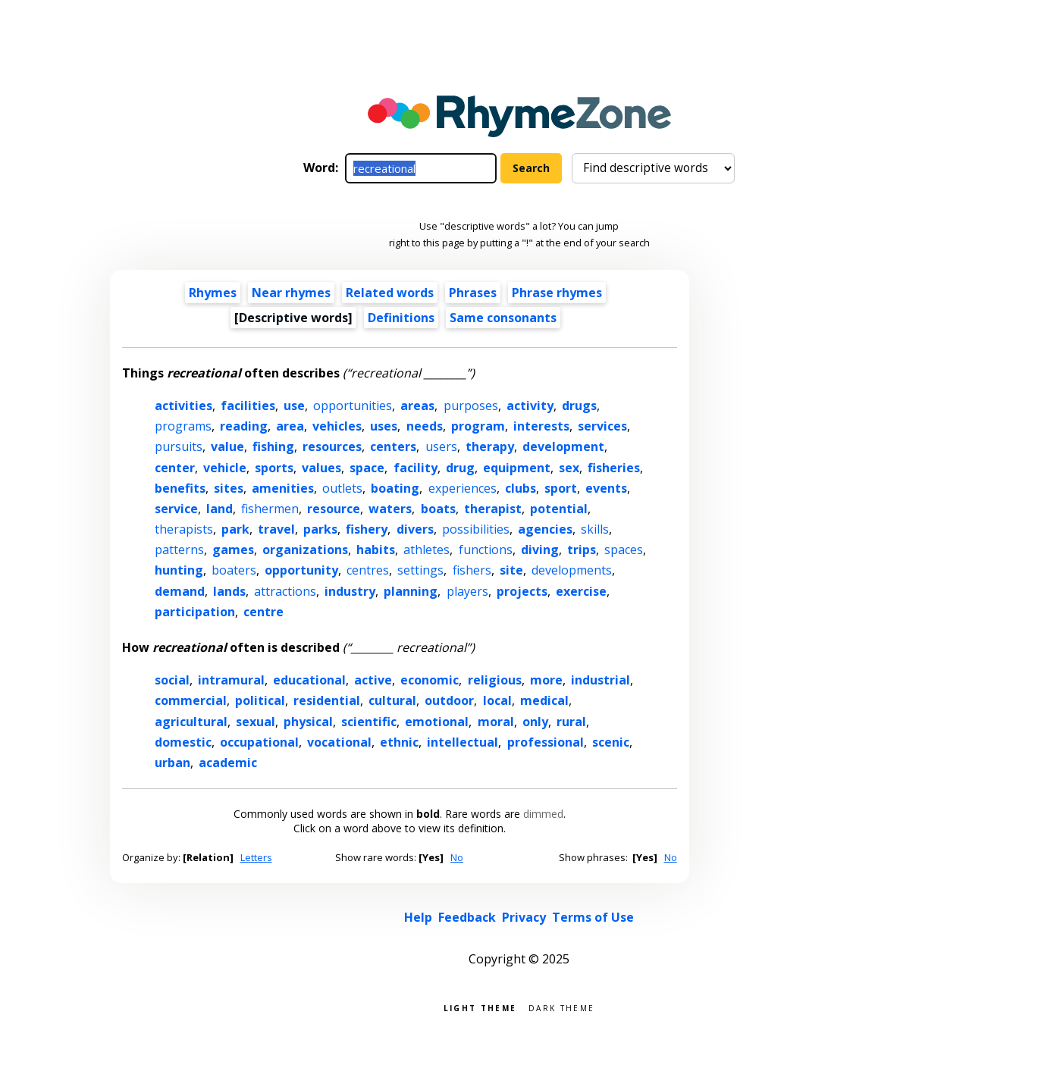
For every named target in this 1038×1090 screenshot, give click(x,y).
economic (429, 680)
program (478, 426)
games (233, 549)
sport (560, 488)
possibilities (476, 529)
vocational (339, 742)
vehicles (337, 426)
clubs (520, 488)
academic (228, 762)
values (321, 467)
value (227, 446)
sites (228, 488)
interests (541, 426)
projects (522, 591)
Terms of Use (593, 917)
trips (581, 549)
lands (229, 591)
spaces (623, 549)
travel (276, 529)
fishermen (270, 508)
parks (320, 529)
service (176, 508)
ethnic (399, 742)
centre (263, 611)
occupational (259, 742)
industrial (600, 680)
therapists (184, 529)
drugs (579, 405)
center (175, 467)
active (373, 680)
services (602, 426)
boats (438, 508)
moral (496, 721)
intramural (231, 680)
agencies (545, 529)
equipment (516, 467)
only (535, 721)
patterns (179, 549)
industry (350, 591)
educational (309, 680)
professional (545, 742)
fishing (273, 446)
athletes (426, 549)
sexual (255, 721)
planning (410, 591)
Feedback (467, 917)
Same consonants (503, 317)
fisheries (614, 467)
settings (420, 570)
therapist (493, 508)
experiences (462, 488)
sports (274, 467)
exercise (581, 591)
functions (486, 549)
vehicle (224, 467)
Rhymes (213, 292)
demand (180, 591)
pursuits (178, 446)
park (235, 529)
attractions (285, 591)
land (219, 508)
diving (540, 549)
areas (417, 405)
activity (529, 405)
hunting (179, 570)
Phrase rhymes (557, 292)
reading (244, 426)
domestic (183, 742)
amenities (283, 488)
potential (559, 508)
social (172, 680)
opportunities (352, 405)
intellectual (462, 742)
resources (332, 446)
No (456, 857)
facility (415, 467)
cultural (392, 700)
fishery (366, 529)
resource (333, 508)
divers (415, 529)
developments (572, 570)
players (467, 591)
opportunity (301, 570)
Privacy (524, 917)
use (294, 405)
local (497, 700)
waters (390, 508)
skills (595, 529)
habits (375, 549)
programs (183, 426)
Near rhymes (291, 292)
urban (172, 762)
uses (383, 426)
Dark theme (561, 1007)
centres (368, 570)
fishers (472, 570)
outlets (342, 488)
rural (571, 721)
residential (326, 700)
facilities (248, 405)
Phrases (473, 292)
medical (544, 700)
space (367, 467)
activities (183, 405)
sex (569, 467)
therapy (490, 446)
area (290, 426)
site (511, 570)
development (563, 446)
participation (195, 611)
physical (308, 721)
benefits (180, 488)
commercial (191, 700)
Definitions (401, 317)
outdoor (449, 700)
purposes (471, 405)
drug (460, 467)
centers (393, 446)
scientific (369, 721)
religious (495, 680)
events (606, 488)
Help (418, 917)
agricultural (191, 721)
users (441, 446)
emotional (437, 721)
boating (395, 488)
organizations (305, 549)
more (546, 680)
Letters (256, 857)
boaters (234, 570)
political (260, 700)
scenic (610, 742)
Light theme (480, 1007)
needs (424, 426)
